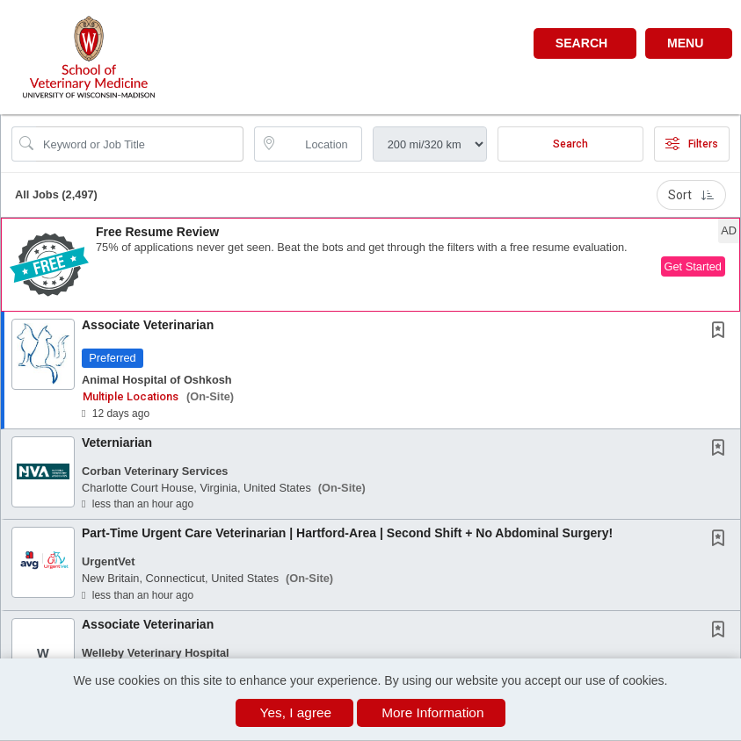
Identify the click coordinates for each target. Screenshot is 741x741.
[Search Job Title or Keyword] (139, 144)
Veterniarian (117, 442)
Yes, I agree (296, 712)
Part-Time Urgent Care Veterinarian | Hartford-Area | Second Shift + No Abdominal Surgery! (347, 533)
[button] (688, 43)
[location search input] (320, 144)
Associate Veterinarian (148, 325)
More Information (432, 712)
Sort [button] (691, 195)
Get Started (693, 266)
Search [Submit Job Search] (570, 144)
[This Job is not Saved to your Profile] (721, 332)
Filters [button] (691, 144)
